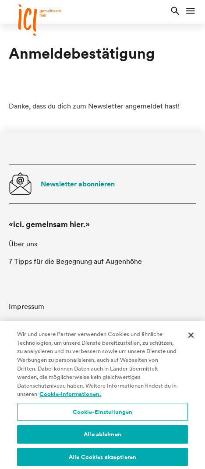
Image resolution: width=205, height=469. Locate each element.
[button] (175, 11)
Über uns (23, 244)
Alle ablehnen (102, 437)
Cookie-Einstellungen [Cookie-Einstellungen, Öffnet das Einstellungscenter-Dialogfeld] (103, 415)
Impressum (26, 306)
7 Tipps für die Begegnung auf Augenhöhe (75, 261)
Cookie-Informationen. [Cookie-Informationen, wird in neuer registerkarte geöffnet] (70, 397)
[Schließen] (191, 338)
